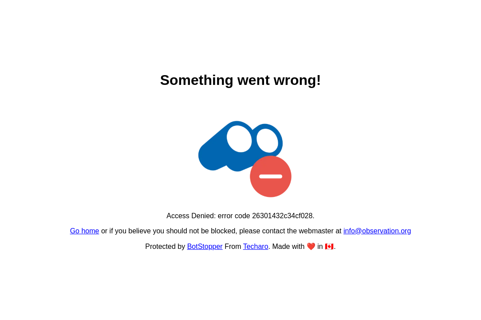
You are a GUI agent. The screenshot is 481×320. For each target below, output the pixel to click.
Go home (84, 231)
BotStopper (205, 246)
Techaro (255, 246)
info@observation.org (377, 231)
